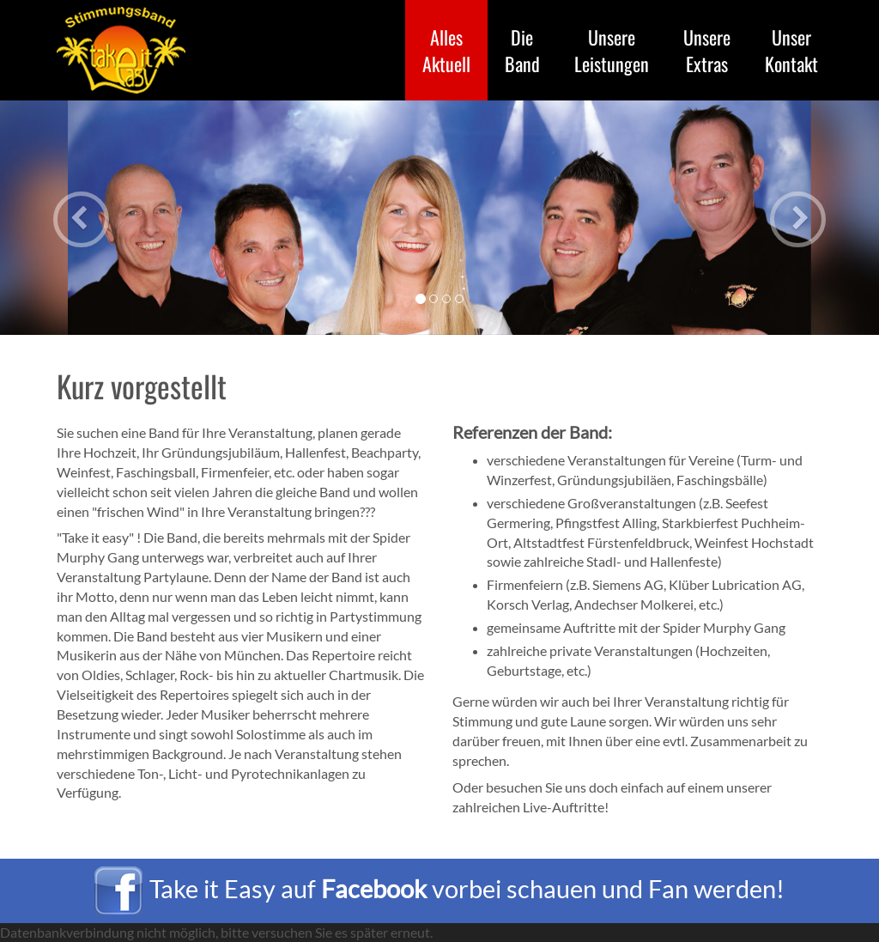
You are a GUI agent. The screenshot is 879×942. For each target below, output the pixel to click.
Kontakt (791, 50)
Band (522, 50)
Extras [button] (706, 50)
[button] (66, 217)
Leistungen (611, 50)
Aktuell (455, 50)
